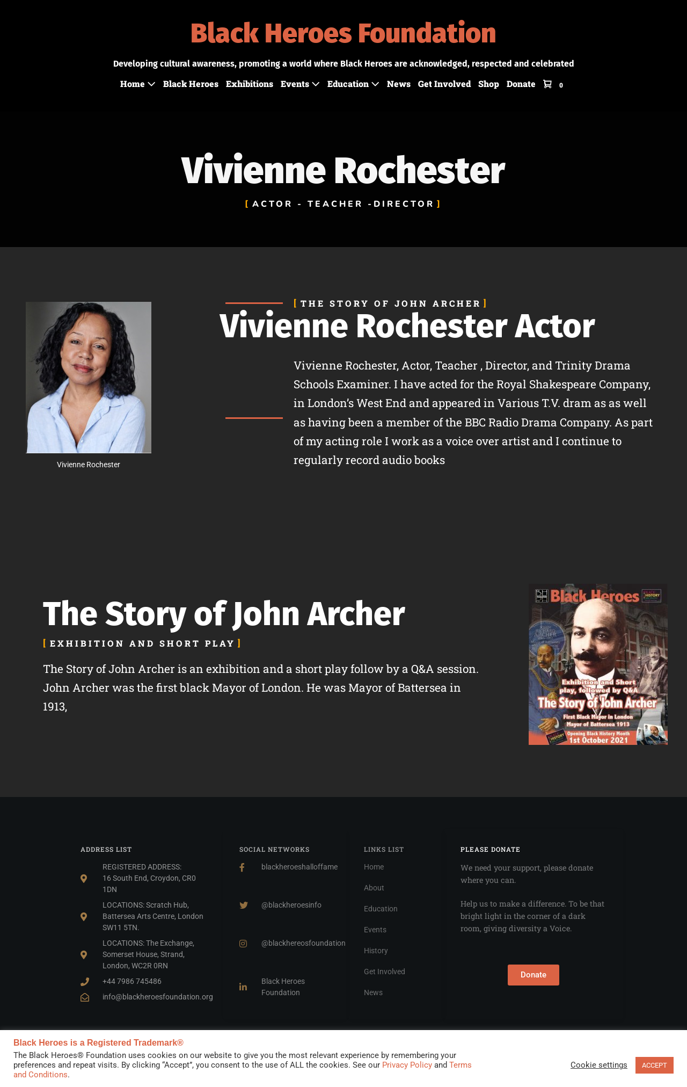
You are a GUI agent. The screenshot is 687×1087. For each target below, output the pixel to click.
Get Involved (444, 83)
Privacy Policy (407, 1065)
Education (353, 83)
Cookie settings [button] (599, 1065)
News (399, 83)
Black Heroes (190, 83)
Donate (521, 83)
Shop (488, 83)
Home (138, 83)
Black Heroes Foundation (343, 33)
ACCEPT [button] (654, 1065)
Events (300, 83)
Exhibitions (249, 83)
